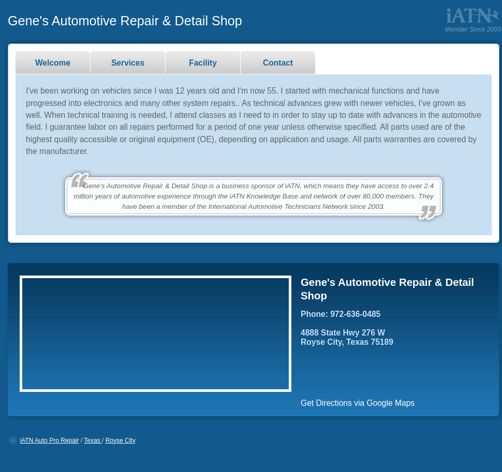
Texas (93, 440)
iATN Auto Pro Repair (49, 440)
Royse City (121, 440)
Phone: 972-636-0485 (340, 314)
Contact (278, 62)
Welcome (52, 62)
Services (127, 62)
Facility (203, 62)
